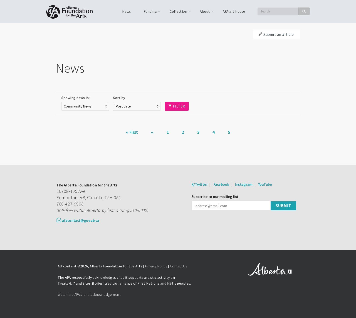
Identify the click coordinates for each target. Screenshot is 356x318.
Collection (178, 13)
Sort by (119, 97)
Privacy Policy (156, 266)
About (204, 13)
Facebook (221, 184)
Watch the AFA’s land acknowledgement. (89, 294)
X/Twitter (200, 184)
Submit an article (276, 34)
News (126, 11)
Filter (176, 106)
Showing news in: (75, 97)
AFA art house (234, 11)
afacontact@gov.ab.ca (78, 220)
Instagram (243, 184)
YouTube (265, 184)
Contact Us (178, 266)
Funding (149, 13)
